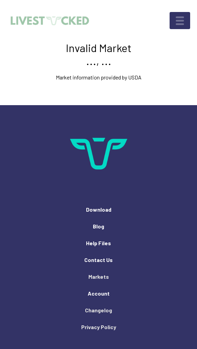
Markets (98, 276)
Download (98, 209)
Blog (98, 226)
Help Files (98, 243)
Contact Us (98, 260)
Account (99, 293)
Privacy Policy (98, 327)
